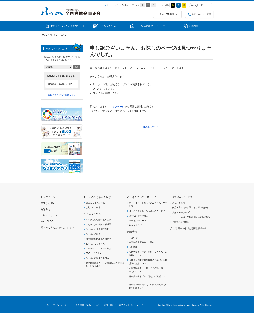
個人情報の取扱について (87, 305)
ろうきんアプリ (136, 225)
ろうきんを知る (92, 214)
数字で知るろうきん (95, 243)
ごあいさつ (134, 237)
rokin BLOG (47, 221)
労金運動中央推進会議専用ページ (188, 228)
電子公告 (123, 305)
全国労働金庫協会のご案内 (141, 242)
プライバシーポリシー (62, 305)
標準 (167, 5)
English (125, 5)
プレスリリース (49, 215)
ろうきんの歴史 (93, 234)
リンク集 (45, 305)
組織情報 (132, 231)
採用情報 (133, 247)
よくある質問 (178, 203)
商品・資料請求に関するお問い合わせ (190, 207)
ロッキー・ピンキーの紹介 (98, 248)
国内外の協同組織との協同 (98, 239)
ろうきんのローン (137, 220)
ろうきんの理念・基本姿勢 (98, 219)
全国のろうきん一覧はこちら (62, 94)
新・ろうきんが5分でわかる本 (57, 227)
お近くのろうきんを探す (97, 197)
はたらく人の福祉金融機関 (98, 224)
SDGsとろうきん (94, 253)
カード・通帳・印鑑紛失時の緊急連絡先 (191, 217)
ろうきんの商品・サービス (142, 197)
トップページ (117, 106)
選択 (76, 67)
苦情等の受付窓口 (180, 222)
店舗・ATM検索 (166, 14)
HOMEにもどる (151, 127)
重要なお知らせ (49, 203)
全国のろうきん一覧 (95, 203)
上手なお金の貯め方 (138, 216)
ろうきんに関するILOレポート (100, 258)
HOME (44, 35)
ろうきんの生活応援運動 (97, 229)
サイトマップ (112, 5)
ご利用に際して (108, 305)
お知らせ (45, 209)
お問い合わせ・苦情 (201, 14)
